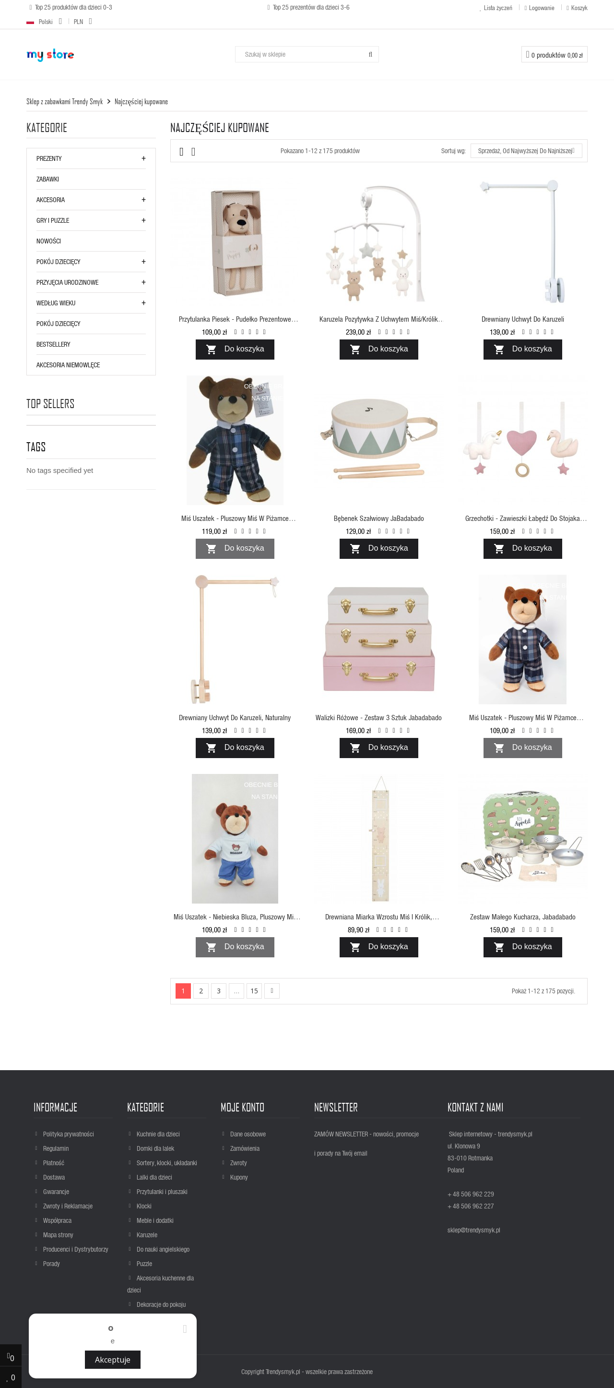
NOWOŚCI (48, 241)
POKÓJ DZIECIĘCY (58, 261)
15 (254, 990)
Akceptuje (112, 1359)
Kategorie (46, 127)
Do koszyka (235, 349)
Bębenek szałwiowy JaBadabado (379, 518)
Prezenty (48, 158)
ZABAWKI (47, 179)
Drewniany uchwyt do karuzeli (523, 318)
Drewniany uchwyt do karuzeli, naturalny (235, 717)
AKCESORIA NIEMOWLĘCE (68, 365)
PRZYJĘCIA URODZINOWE (67, 282)
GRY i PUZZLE (52, 220)
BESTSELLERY (53, 344)
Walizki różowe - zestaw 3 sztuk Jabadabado (379, 717)
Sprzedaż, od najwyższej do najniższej (526, 150)
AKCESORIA (50, 199)
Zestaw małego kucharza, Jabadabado (523, 916)
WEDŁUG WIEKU (55, 303)
